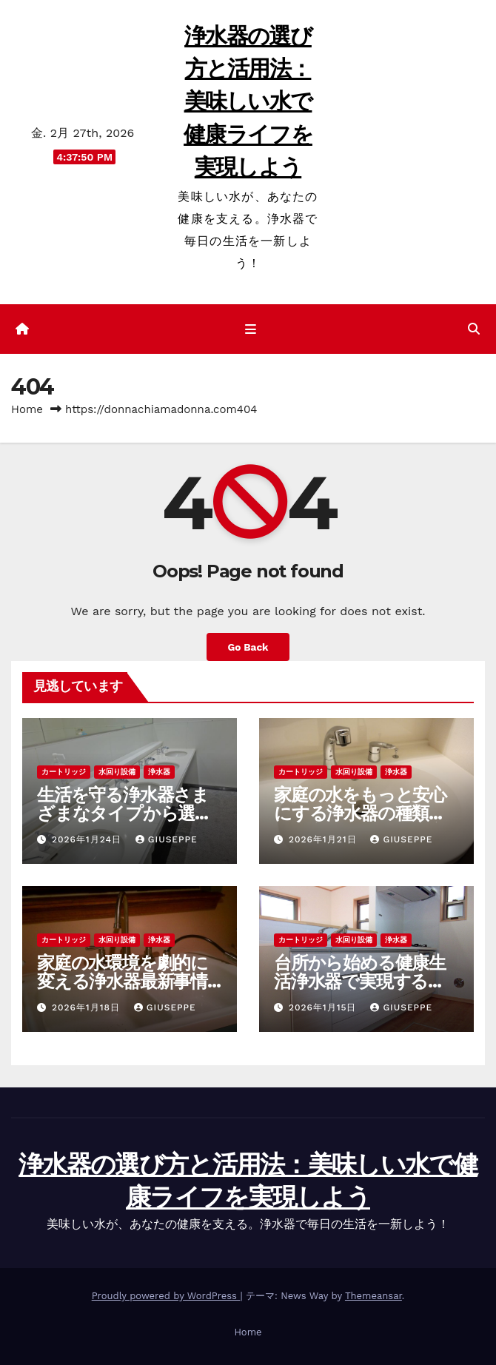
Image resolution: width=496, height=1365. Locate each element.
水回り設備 (116, 772)
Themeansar (373, 1295)
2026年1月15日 (325, 1007)
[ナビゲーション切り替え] (250, 329)
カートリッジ (63, 772)
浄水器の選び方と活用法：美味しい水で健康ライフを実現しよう (248, 101)
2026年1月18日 (88, 1007)
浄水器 (159, 772)
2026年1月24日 (88, 839)
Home (27, 409)
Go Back (247, 647)
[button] (474, 329)
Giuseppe (166, 839)
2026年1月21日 (325, 839)
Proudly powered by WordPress (166, 1295)
